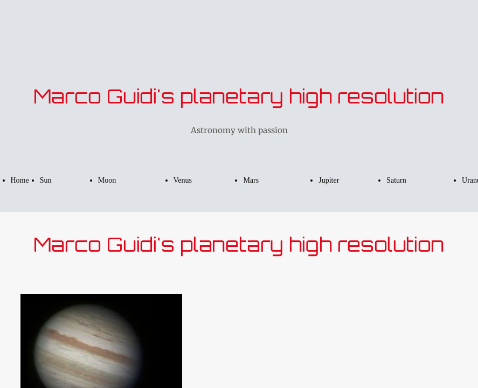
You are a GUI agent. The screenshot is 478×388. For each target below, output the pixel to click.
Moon (107, 180)
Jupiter (328, 180)
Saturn (396, 180)
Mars (251, 180)
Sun (46, 180)
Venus (183, 180)
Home (20, 180)
